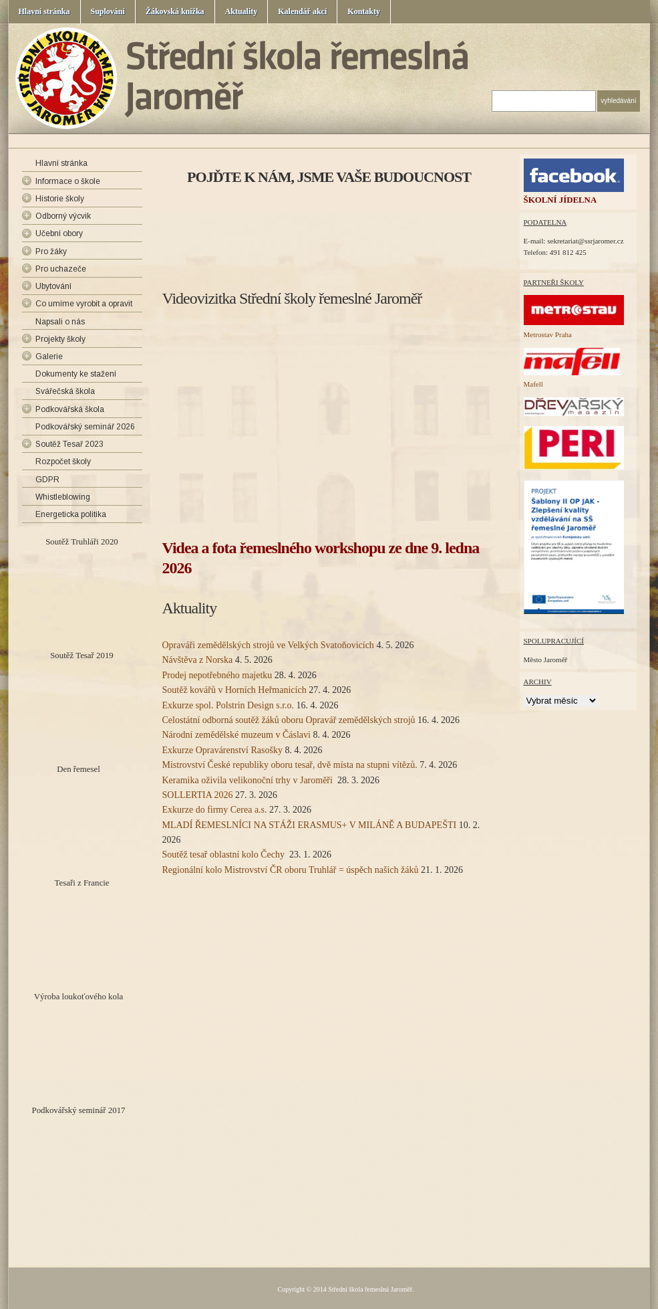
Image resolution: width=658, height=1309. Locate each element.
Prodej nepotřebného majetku (217, 675)
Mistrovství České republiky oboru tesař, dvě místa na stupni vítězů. (290, 765)
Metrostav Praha (548, 334)
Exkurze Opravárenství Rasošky (222, 750)
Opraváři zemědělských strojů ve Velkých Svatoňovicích (268, 645)
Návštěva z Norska (197, 660)
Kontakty (363, 11)
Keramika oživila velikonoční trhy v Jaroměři (248, 780)
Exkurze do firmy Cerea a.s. (214, 810)
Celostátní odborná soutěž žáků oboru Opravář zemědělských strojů (289, 720)
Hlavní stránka (44, 11)
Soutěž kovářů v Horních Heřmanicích (234, 690)
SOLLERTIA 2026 (197, 795)
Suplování (108, 11)
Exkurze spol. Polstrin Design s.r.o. (228, 705)
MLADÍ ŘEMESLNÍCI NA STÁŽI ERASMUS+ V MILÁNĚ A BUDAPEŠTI (309, 825)
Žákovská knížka (175, 11)
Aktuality (241, 11)
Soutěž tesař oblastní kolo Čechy (224, 854)
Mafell (533, 384)
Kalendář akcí (302, 11)
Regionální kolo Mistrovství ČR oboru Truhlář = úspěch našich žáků (290, 870)
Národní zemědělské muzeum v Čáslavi (236, 735)
